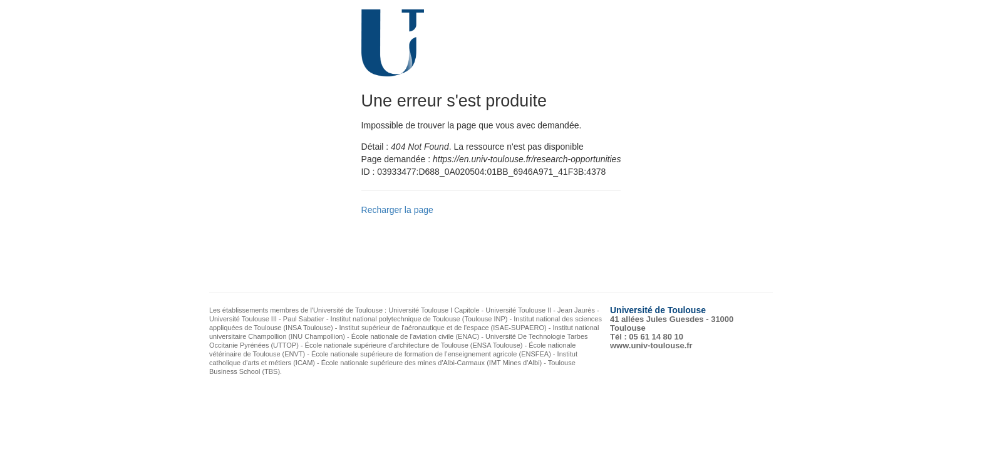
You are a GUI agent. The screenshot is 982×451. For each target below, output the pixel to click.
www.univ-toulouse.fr (651, 345)
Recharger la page (397, 210)
